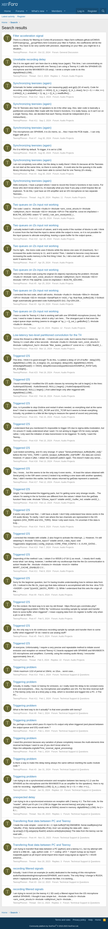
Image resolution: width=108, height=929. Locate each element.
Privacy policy (79, 920)
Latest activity (8, 16)
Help (90, 920)
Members (57, 11)
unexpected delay (24, 797)
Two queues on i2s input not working (35, 204)
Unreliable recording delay (29, 59)
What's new (38, 11)
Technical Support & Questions (74, 674)
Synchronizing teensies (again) (32, 83)
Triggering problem (24, 667)
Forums (20, 11)
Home (7, 11)
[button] (26, 11)
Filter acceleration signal (28, 35)
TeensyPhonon (20, 52)
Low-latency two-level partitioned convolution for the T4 (47, 335)
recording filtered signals (28, 868)
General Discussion (69, 52)
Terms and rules (62, 920)
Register (21, 16)
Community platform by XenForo (54, 926)
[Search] (103, 11)
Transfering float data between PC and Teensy (42, 821)
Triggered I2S (21, 355)
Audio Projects (76, 76)
